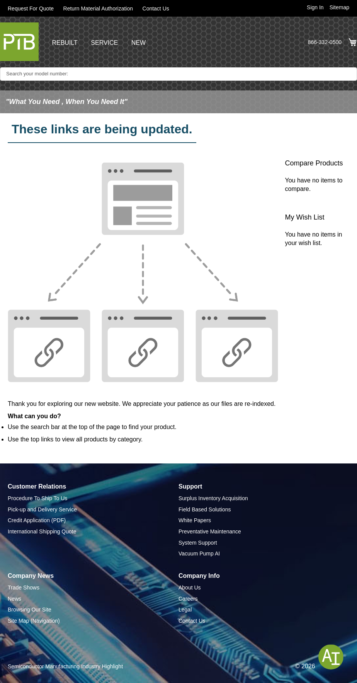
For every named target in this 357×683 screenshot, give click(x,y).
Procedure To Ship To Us (37, 498)
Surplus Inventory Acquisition (213, 498)
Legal (185, 609)
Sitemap (339, 7)
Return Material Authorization (98, 8)
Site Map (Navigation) (34, 621)
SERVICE (104, 42)
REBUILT (64, 42)
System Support (197, 543)
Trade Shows (23, 587)
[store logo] (19, 41)
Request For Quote (31, 8)
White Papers (194, 520)
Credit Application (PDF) (37, 520)
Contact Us (156, 8)
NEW (138, 42)
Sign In (315, 7)
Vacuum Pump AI (199, 553)
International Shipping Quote (42, 531)
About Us (189, 587)
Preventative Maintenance (209, 531)
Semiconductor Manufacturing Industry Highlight (65, 666)
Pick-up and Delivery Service (42, 509)
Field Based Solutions (204, 509)
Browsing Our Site (29, 609)
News (14, 599)
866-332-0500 (325, 42)
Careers (188, 599)
